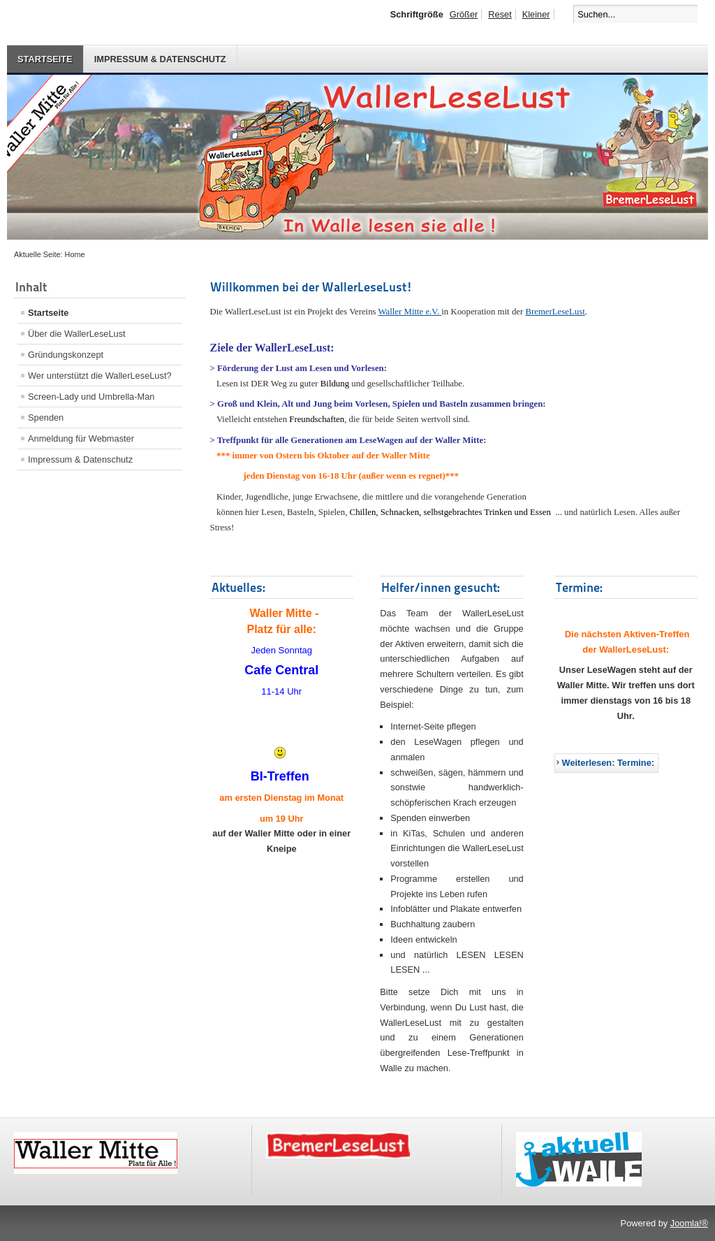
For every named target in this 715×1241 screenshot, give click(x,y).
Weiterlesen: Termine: (608, 762)
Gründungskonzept (65, 354)
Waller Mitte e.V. (410, 312)
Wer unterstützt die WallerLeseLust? (100, 375)
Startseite (45, 59)
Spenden (46, 417)
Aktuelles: (238, 587)
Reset (499, 14)
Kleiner (536, 14)
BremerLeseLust (554, 312)
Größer (464, 14)
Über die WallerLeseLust (77, 333)
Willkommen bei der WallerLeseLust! (311, 287)
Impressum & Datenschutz (160, 59)
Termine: (579, 587)
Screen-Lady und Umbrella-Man (91, 396)
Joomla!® (689, 1223)
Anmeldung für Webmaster (81, 438)
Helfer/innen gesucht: (440, 587)
